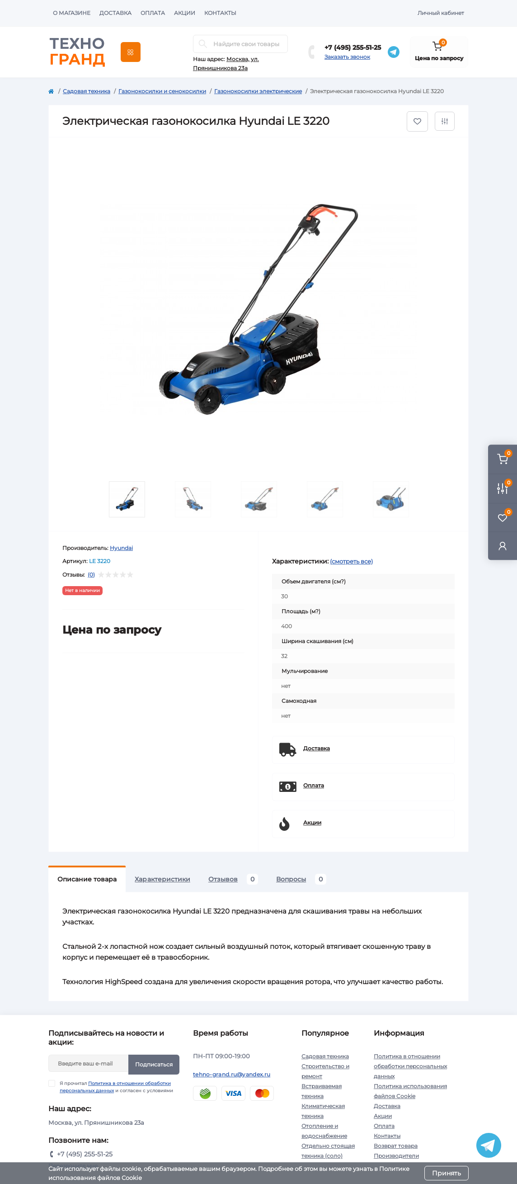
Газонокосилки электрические (258, 91)
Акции (184, 12)
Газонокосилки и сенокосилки (162, 91)
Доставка (115, 12)
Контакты (220, 12)
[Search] (203, 44)
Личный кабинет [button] (441, 12)
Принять (446, 1173)
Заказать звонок (347, 56)
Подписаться (154, 1064)
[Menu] (131, 52)
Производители (396, 1155)
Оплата (153, 12)
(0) (91, 575)
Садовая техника (86, 91)
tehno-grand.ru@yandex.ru (231, 1074)
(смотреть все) (351, 561)
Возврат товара (396, 1145)
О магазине (71, 12)
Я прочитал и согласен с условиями (116, 1087)
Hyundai (121, 548)
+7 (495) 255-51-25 (352, 47)
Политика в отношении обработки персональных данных (410, 1066)
